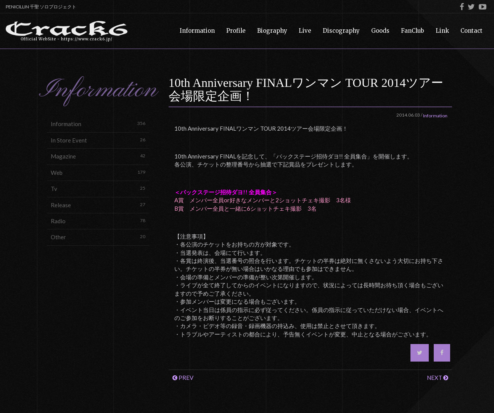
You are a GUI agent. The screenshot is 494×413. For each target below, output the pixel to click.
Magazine (98, 156)
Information (98, 123)
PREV (182, 377)
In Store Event (98, 140)
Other (98, 236)
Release (98, 204)
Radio (98, 220)
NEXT (437, 377)
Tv (98, 188)
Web (98, 172)
